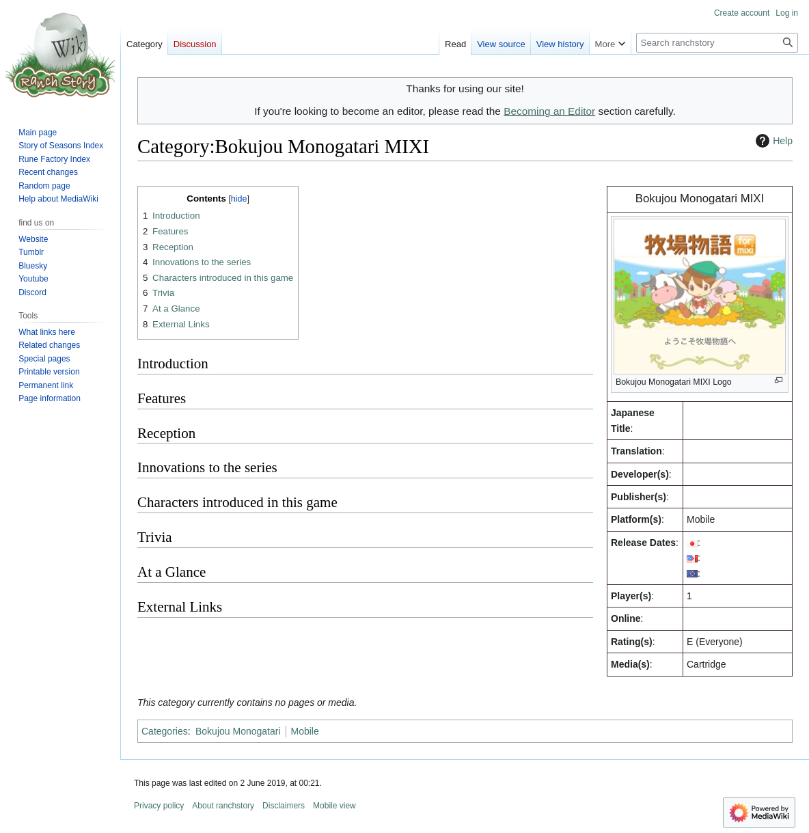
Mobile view (334, 805)
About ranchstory (223, 805)
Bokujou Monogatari (238, 731)
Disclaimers (283, 805)
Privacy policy (159, 805)
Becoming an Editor (549, 111)
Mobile (305, 731)
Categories (164, 731)
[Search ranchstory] (717, 43)
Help (772, 141)
